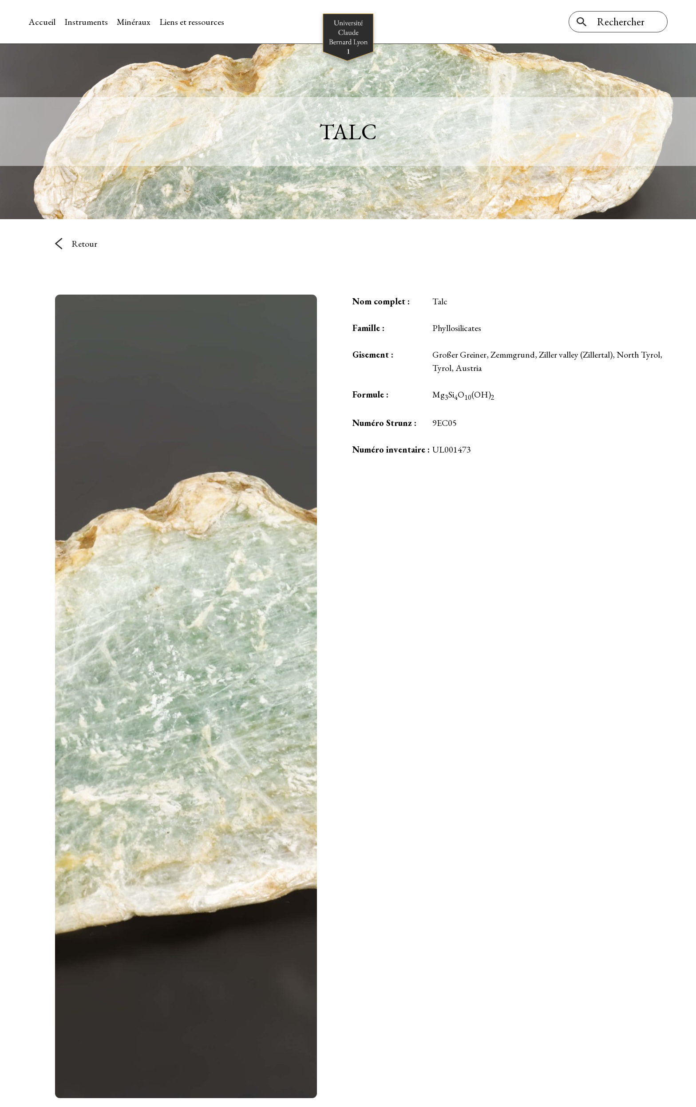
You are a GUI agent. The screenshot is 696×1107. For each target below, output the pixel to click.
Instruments (86, 22)
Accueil (41, 22)
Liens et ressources (191, 22)
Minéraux (133, 22)
